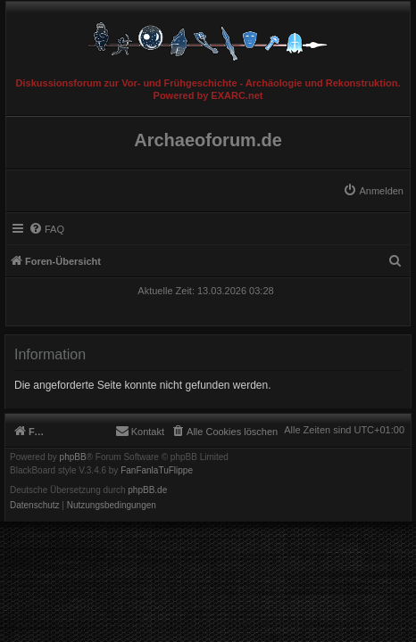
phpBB (73, 457)
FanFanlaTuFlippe (157, 470)
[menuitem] (373, 191)
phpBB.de (147, 490)
